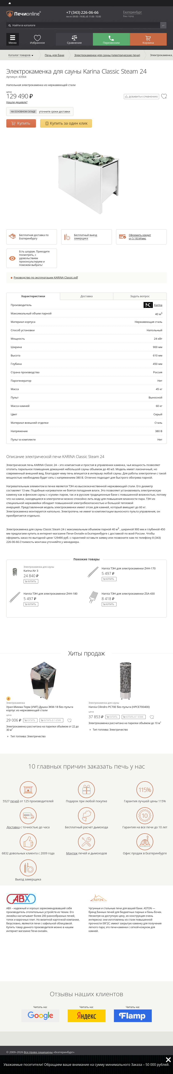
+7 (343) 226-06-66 (82, 12)
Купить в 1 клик (52, 720)
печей (14, 801)
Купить (23, 123)
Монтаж (72, 853)
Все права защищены (38, 1052)
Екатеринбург (132, 12)
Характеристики (33, 296)
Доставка (87, 296)
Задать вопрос (140, 296)
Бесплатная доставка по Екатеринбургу (34, 236)
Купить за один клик (69, 123)
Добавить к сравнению (143, 96)
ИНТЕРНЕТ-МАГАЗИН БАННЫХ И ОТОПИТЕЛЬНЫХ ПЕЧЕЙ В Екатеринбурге (10, 3)
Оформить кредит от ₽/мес (140, 236)
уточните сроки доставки (54, 111)
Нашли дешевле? (17, 102)
